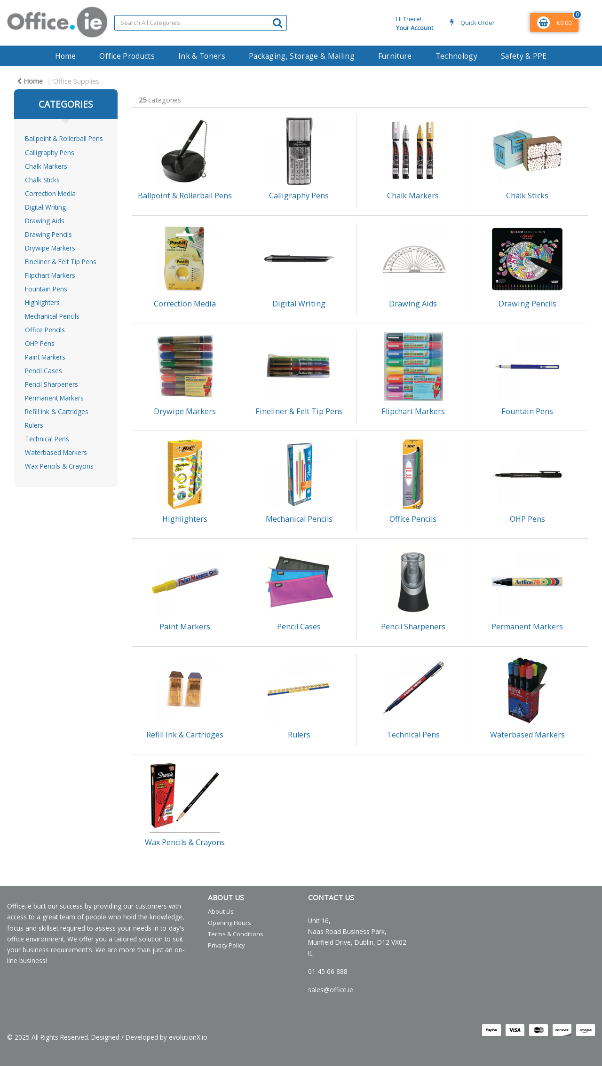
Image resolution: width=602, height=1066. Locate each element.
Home (65, 56)
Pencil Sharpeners (51, 384)
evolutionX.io (188, 1037)
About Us (221, 911)
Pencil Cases (43, 370)
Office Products (127, 56)
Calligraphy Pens (49, 152)
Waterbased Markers (56, 452)
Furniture (395, 56)
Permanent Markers (54, 397)
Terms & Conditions (235, 934)
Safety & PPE (524, 56)
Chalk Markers (46, 166)
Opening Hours (229, 922)
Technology (456, 56)
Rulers (34, 425)
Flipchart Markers (50, 275)
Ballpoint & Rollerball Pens (64, 138)
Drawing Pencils (48, 234)
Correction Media (50, 193)
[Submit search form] (277, 22)
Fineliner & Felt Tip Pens (60, 261)
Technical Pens (47, 438)
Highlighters (42, 302)
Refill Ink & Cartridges (56, 411)
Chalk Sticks (42, 179)
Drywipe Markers (50, 247)
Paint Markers (45, 357)
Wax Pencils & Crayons (59, 466)
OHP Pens (40, 343)
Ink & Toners (201, 56)
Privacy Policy (226, 945)
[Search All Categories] (200, 23)
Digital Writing (45, 207)
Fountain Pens (46, 288)
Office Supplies (76, 81)
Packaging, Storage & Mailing (302, 56)
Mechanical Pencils (52, 316)
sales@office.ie (330, 989)
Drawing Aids (44, 220)
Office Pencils (45, 329)
